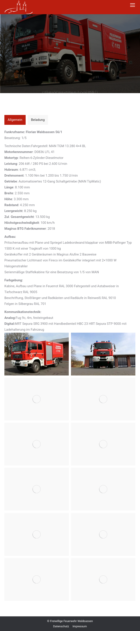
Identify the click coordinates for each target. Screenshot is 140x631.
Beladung (38, 120)
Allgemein (15, 120)
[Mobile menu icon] (132, 5)
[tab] (15, 120)
